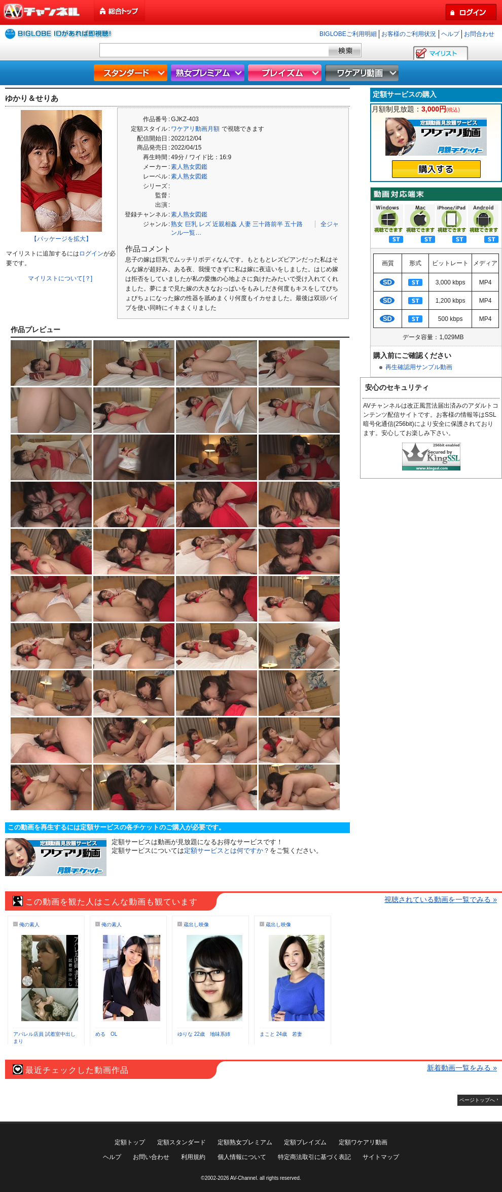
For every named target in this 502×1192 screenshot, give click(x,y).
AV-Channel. (244, 1178)
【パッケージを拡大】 (61, 238)
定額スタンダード (181, 1142)
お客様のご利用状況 (408, 34)
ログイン (91, 253)
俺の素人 (29, 924)
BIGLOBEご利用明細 (348, 34)
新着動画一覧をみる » (462, 1068)
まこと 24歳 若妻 (281, 1034)
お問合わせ (479, 34)
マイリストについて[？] (60, 278)
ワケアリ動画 (363, 72)
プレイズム (286, 72)
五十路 (293, 224)
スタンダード (132, 72)
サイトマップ (381, 1157)
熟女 (177, 224)
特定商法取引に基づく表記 (314, 1157)
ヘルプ (450, 34)
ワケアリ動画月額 (195, 128)
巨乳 (191, 224)
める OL (106, 1034)
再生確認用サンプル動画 (418, 367)
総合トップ (120, 11)
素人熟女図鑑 (189, 166)
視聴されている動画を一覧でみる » (440, 899)
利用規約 (193, 1157)
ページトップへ (477, 1100)
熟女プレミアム (209, 72)
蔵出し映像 (196, 924)
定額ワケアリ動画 (363, 1142)
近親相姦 (224, 224)
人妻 (245, 224)
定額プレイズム (305, 1142)
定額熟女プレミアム (245, 1142)
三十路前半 (268, 224)
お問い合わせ (151, 1157)
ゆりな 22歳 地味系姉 (203, 1034)
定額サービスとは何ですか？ (227, 850)
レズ (205, 224)
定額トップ (130, 1142)
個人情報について (242, 1157)
